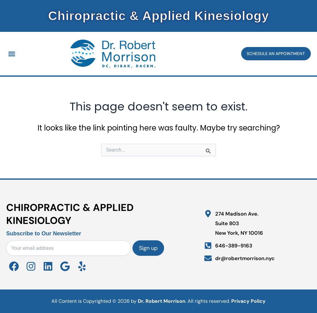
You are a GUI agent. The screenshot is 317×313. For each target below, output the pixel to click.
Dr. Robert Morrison (161, 301)
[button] (11, 53)
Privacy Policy (248, 301)
